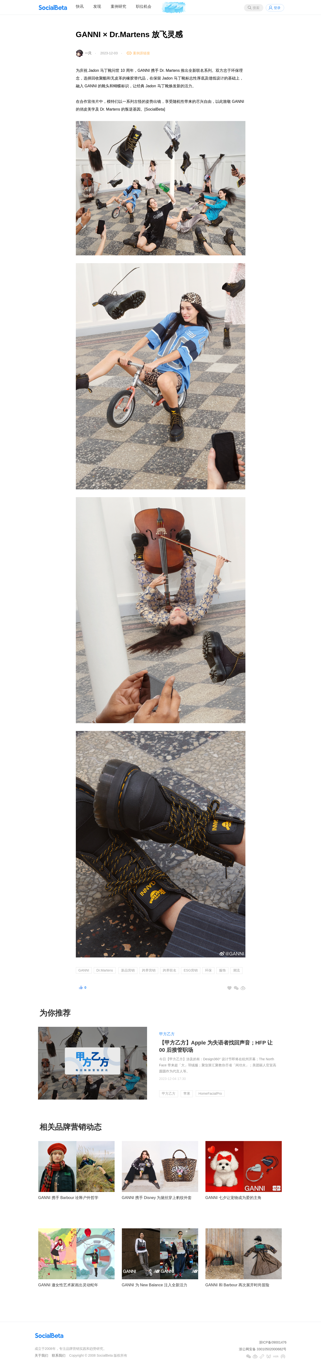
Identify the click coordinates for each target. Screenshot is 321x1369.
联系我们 (58, 1355)
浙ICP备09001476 (273, 1342)
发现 (97, 6)
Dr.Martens (104, 970)
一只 (88, 53)
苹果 (186, 1093)
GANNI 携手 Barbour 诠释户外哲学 (68, 1198)
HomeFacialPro (210, 1093)
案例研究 (118, 6)
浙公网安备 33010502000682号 (263, 1349)
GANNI (83, 970)
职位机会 (143, 6)
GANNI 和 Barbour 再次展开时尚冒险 (237, 1285)
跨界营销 (149, 970)
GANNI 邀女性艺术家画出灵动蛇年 (68, 1285)
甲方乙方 (167, 1034)
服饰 (222, 970)
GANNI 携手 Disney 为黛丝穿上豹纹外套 (157, 1198)
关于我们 (41, 1355)
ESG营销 (191, 970)
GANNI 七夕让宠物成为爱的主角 (233, 1198)
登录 (277, 8)
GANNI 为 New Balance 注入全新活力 (154, 1285)
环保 (208, 970)
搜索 (256, 8)
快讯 (80, 6)
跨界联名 (169, 970)
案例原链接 (141, 53)
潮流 (236, 970)
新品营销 (128, 970)
